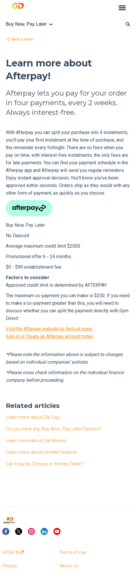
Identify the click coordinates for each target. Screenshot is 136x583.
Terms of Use (73, 552)
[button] (122, 8)
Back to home (22, 39)
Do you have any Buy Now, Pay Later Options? (53, 428)
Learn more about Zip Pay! (33, 417)
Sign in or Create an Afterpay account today (49, 336)
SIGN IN (13, 552)
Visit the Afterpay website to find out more (49, 329)
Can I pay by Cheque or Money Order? (45, 463)
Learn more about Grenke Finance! (41, 452)
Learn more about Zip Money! (36, 440)
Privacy (9, 565)
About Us (69, 565)
